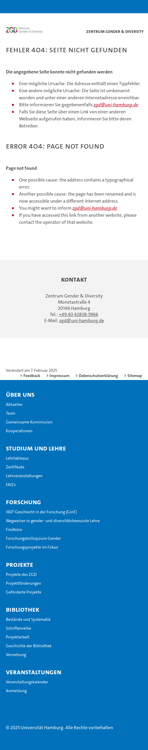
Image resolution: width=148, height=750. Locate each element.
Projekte (19, 564)
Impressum (59, 375)
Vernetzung (16, 654)
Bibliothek (22, 609)
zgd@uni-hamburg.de (115, 105)
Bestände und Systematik (28, 619)
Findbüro (14, 529)
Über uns (20, 394)
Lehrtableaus (17, 458)
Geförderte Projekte (23, 592)
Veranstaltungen (33, 672)
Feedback (31, 375)
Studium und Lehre (36, 448)
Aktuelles (14, 404)
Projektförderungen (23, 583)
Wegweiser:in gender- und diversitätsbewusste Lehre (53, 520)
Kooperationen (19, 430)
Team (10, 413)
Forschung (23, 502)
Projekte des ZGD (21, 574)
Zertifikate (15, 467)
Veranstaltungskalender (27, 682)
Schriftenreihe (18, 628)
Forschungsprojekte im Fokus (32, 547)
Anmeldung (16, 690)
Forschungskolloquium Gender (33, 538)
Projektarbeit (17, 637)
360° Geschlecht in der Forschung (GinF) (41, 511)
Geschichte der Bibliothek (29, 645)
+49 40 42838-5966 (78, 314)
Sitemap (134, 375)
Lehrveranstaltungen (24, 475)
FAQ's (11, 484)
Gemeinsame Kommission (29, 422)
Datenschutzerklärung (98, 375)
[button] (125, 6)
